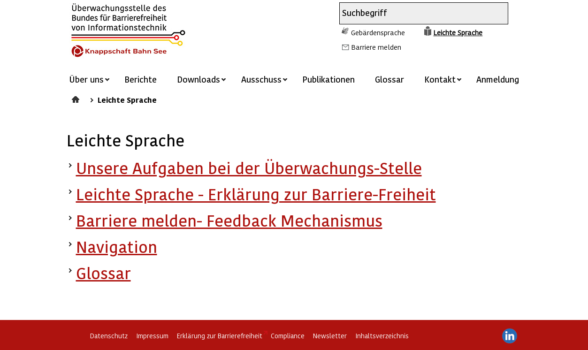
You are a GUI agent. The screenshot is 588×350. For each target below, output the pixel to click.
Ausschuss (261, 79)
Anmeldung (497, 79)
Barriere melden (376, 47)
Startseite (77, 98)
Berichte (140, 79)
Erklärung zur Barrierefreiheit (219, 336)
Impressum (152, 336)
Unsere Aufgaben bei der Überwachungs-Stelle (249, 167)
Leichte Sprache (457, 32)
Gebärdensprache (378, 32)
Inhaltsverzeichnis (382, 336)
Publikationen (328, 79)
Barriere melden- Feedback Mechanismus (229, 220)
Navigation (116, 246)
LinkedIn (509, 335)
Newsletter (330, 336)
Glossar (389, 79)
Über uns (86, 79)
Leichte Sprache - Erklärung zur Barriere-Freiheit (256, 194)
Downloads (198, 79)
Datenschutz (109, 336)
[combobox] (415, 13)
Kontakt (440, 79)
